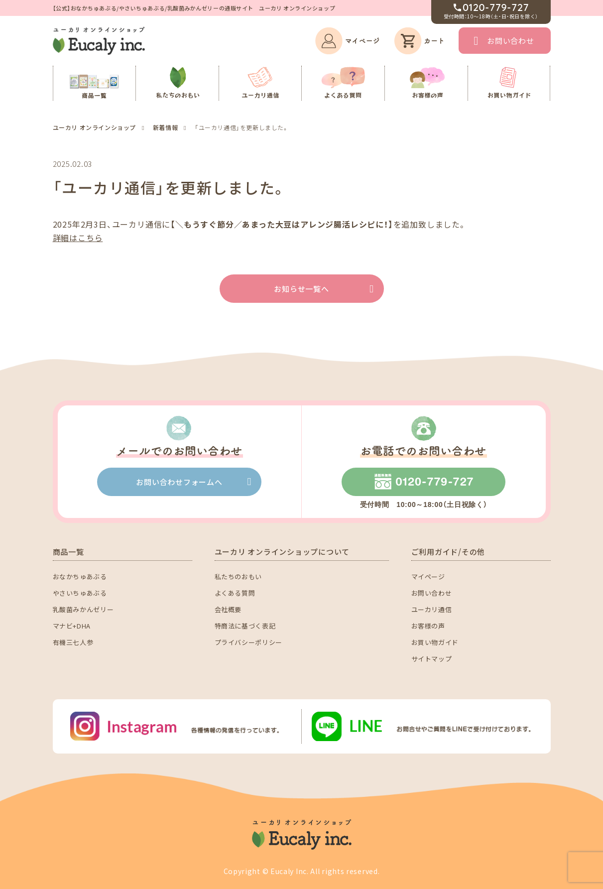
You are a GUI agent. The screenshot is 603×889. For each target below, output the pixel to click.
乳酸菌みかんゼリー (83, 609)
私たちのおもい (238, 576)
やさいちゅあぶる (80, 593)
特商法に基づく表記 (245, 626)
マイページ (428, 576)
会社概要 (228, 609)
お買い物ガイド (435, 642)
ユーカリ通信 (431, 609)
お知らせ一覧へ (301, 288)
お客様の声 (428, 626)
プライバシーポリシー (249, 642)
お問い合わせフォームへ (179, 482)
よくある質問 (235, 593)
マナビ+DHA (72, 626)
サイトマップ (431, 658)
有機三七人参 (73, 642)
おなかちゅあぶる (80, 576)
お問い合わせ (510, 40)
